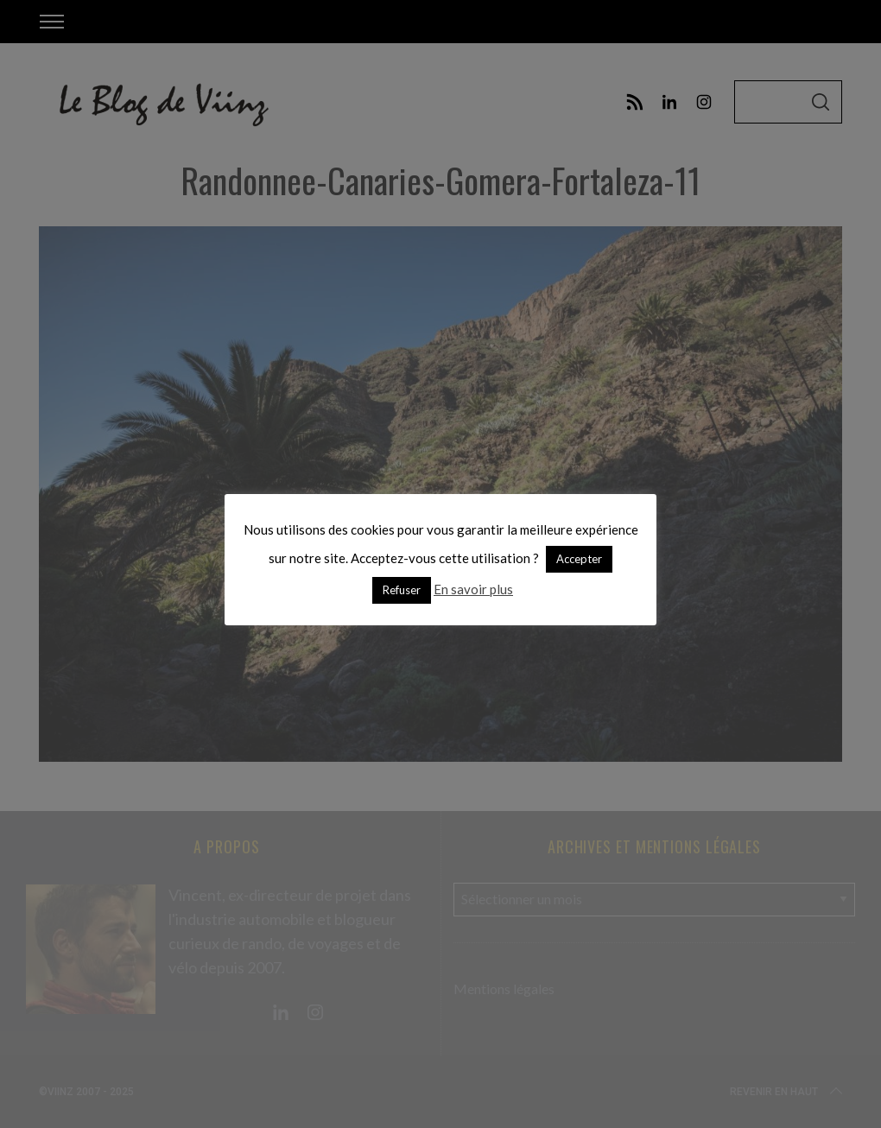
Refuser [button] (402, 590)
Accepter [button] (579, 559)
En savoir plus (473, 589)
